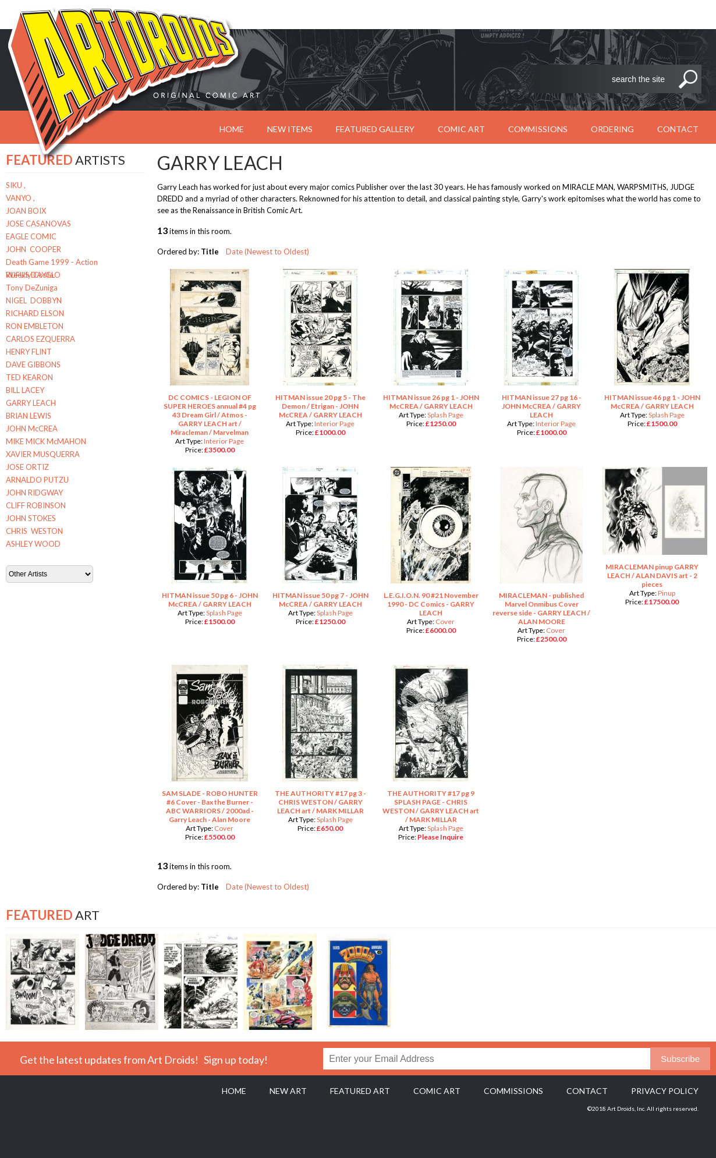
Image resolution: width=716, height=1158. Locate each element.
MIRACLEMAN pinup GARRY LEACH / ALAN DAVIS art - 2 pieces (652, 575)
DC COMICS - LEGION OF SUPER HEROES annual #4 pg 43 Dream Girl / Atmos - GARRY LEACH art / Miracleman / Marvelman (210, 415)
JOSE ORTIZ (27, 467)
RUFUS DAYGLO (33, 274)
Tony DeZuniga (32, 287)
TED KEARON (29, 377)
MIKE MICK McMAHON (46, 441)
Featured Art (360, 1091)
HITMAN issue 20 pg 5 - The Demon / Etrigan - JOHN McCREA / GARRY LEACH (320, 406)
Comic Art (461, 129)
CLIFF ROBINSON (36, 505)
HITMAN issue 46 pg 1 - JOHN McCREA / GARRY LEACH (652, 401)
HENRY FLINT (29, 351)
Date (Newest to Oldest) (267, 251)
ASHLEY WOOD (33, 543)
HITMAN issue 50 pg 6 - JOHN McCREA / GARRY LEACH (210, 599)
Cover (445, 621)
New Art (288, 1091)
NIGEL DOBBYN (34, 300)
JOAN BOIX (26, 210)
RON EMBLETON (34, 326)
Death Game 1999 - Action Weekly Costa (52, 262)
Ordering (612, 129)
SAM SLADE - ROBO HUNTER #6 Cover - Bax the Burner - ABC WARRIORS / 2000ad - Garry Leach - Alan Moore (210, 806)
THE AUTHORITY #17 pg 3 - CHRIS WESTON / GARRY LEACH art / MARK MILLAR (320, 802)
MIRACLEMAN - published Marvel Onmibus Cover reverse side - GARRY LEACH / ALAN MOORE (541, 608)
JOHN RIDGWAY (34, 492)
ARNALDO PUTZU (37, 479)
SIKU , (16, 185)
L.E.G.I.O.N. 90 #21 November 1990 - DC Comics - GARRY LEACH (431, 604)
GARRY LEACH (31, 403)
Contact (678, 129)
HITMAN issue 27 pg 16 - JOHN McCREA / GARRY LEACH (542, 406)
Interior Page (224, 441)
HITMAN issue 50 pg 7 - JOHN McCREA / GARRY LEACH (320, 599)
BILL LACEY (25, 390)
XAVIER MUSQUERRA (43, 454)
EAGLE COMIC (31, 236)
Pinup (666, 593)
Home (234, 1091)
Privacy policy (665, 1091)
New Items (290, 129)
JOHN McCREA (32, 428)
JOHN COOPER (33, 249)
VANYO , (20, 198)
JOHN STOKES (31, 518)
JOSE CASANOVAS (38, 223)
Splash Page (445, 414)
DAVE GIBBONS (33, 364)
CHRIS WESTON (34, 531)
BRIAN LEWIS (28, 415)
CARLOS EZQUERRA (40, 338)
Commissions (538, 129)
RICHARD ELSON (35, 313)
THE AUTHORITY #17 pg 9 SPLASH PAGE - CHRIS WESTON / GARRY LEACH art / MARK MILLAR (430, 806)
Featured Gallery (375, 129)
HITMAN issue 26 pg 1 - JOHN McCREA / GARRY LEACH (431, 401)
